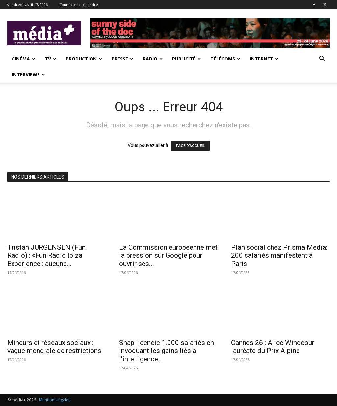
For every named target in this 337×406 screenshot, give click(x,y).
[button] (322, 59)
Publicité (186, 59)
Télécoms (225, 59)
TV (50, 59)
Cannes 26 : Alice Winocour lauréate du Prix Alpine (272, 347)
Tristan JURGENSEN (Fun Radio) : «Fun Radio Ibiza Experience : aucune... (46, 255)
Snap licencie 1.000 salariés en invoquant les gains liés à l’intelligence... (166, 351)
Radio (153, 59)
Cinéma (23, 59)
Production (84, 59)
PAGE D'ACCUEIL (190, 146)
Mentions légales (54, 400)
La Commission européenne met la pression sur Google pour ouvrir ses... (168, 255)
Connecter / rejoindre (78, 4)
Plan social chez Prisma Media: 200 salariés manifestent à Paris (279, 255)
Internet (264, 59)
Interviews (28, 74)
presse (122, 59)
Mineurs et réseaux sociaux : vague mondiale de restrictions (54, 347)
